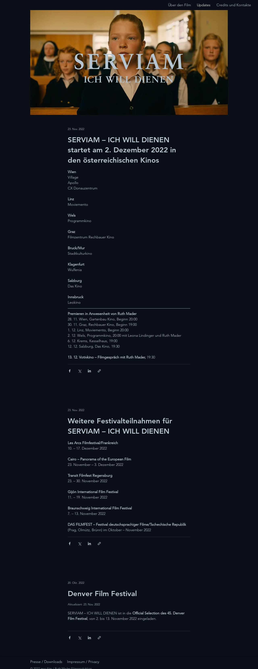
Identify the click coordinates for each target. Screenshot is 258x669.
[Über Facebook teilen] (70, 371)
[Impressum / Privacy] (88, 662)
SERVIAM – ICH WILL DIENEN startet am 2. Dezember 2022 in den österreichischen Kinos (122, 149)
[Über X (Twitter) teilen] (79, 371)
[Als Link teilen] (99, 371)
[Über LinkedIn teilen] (89, 371)
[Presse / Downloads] (51, 662)
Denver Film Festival (102, 593)
